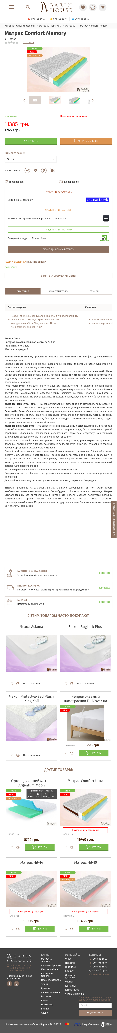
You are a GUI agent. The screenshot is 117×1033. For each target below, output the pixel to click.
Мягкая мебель (49, 969)
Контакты (70, 986)
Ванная (45, 1009)
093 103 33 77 (100, 963)
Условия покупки (75, 994)
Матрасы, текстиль (46, 960)
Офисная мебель (51, 980)
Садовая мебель (50, 992)
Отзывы (69, 982)
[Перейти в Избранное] (83, 7)
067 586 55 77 (100, 966)
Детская (45, 988)
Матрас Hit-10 (85, 862)
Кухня (44, 1000)
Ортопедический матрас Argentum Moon (31, 783)
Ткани (44, 984)
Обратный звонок (99, 974)
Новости (70, 963)
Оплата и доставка (70, 976)
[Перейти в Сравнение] (93, 7)
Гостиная (46, 996)
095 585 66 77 (100, 959)
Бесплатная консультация (114, 519)
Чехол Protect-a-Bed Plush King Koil (31, 698)
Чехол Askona (31, 627)
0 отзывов (28, 42)
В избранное (16, 182)
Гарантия (70, 967)
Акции (44, 1013)
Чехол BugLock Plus (85, 627)
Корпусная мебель (47, 974)
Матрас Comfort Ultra (85, 781)
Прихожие (47, 1004)
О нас (68, 959)
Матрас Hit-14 (31, 862)
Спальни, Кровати (51, 965)
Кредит (69, 971)
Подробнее (11, 267)
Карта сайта (72, 990)
